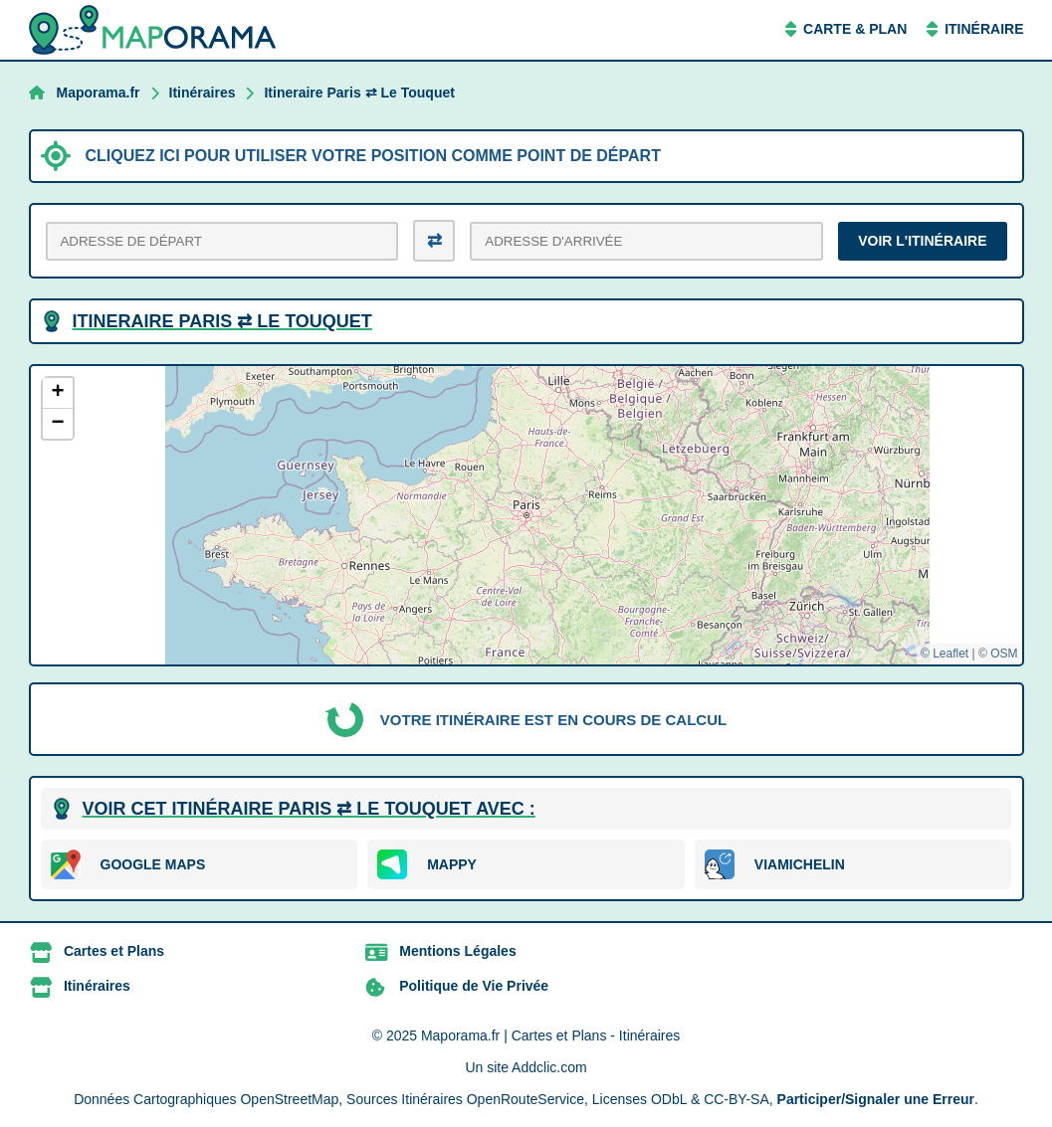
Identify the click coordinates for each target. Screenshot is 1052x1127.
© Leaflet (944, 653)
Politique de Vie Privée (473, 986)
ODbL (669, 1099)
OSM (1003, 653)
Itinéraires (202, 92)
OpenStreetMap (289, 1099)
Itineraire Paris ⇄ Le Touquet (359, 92)
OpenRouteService (525, 1099)
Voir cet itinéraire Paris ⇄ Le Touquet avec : (309, 809)
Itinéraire (984, 29)
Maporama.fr (98, 92)
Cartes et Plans (114, 951)
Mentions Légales (457, 951)
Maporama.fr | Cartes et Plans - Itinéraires (550, 1035)
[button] (58, 393)
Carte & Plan (855, 29)
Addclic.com (549, 1067)
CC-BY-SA (736, 1099)
